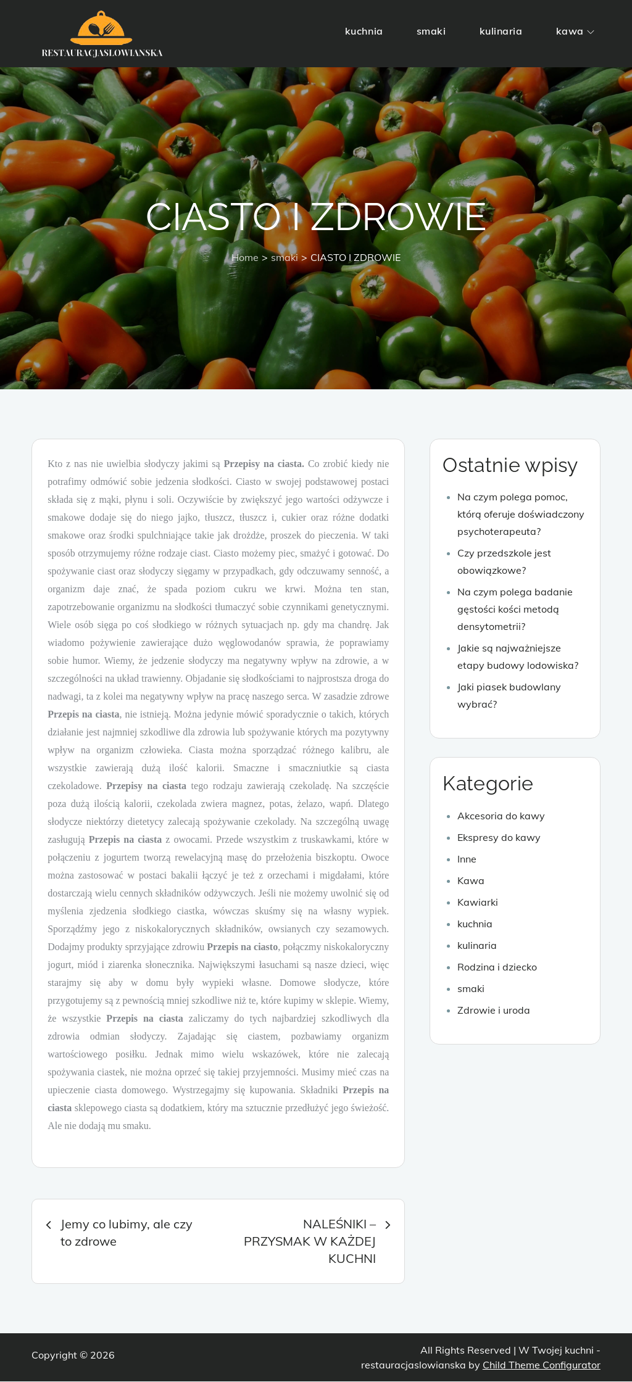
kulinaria (501, 31)
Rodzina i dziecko (497, 967)
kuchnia (364, 31)
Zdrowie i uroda (493, 1010)
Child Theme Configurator (542, 1365)
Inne (466, 859)
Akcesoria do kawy (501, 816)
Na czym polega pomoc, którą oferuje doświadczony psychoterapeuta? (520, 515)
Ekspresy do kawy (499, 838)
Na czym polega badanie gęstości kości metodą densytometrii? (515, 610)
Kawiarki (477, 902)
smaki (431, 31)
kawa (575, 31)
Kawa (470, 881)
